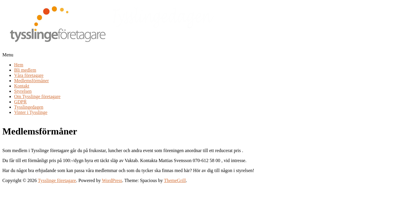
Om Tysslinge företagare (37, 96)
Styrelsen (23, 91)
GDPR (20, 101)
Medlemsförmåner (31, 80)
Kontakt (21, 85)
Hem (18, 64)
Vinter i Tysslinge (30, 112)
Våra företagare (29, 75)
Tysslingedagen (28, 107)
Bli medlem (25, 70)
